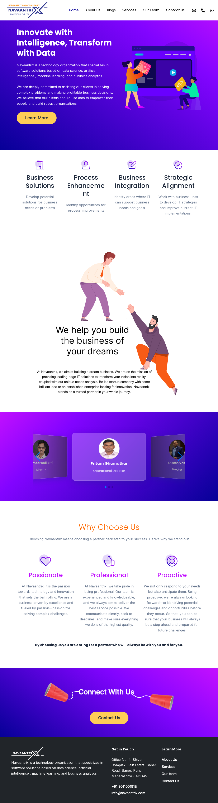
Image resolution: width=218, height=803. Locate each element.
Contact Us (175, 10)
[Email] (194, 10)
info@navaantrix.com (128, 793)
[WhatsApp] (212, 10)
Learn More (36, 117)
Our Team (151, 10)
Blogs (111, 10)
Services (129, 10)
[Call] (203, 10)
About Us (92, 10)
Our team (169, 774)
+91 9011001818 (124, 786)
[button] (38, 456)
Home (74, 10)
